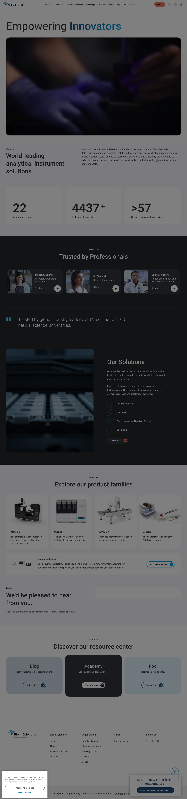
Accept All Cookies (25, 788)
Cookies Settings (24, 792)
